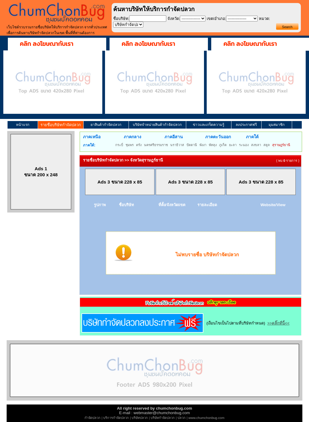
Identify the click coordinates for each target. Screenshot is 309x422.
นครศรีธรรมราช (156, 145)
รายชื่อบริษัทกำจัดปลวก (60, 125)
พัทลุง (213, 145)
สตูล (266, 145)
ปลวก (181, 418)
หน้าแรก (22, 125)
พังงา (202, 145)
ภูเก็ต (223, 145)
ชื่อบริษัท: (121, 18)
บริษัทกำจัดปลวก (163, 418)
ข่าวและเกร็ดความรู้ (208, 125)
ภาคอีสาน (173, 136)
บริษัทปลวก (140, 418)
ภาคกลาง (132, 136)
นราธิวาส (177, 145)
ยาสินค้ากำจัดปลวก (106, 125)
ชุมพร (130, 145)
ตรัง (139, 145)
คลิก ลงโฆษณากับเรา (46, 43)
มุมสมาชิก (277, 125)
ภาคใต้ (252, 136)
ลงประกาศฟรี (246, 125)
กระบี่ (119, 145)
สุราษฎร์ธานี (281, 145)
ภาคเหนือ (91, 136)
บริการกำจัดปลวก (116, 418)
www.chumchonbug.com (206, 418)
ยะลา (233, 145)
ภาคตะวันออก (218, 136)
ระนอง (244, 145)
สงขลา (256, 145)
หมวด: (264, 18)
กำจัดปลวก (92, 418)
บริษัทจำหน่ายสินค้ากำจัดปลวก (157, 125)
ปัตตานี (191, 145)
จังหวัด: (173, 18)
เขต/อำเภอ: (216, 18)
